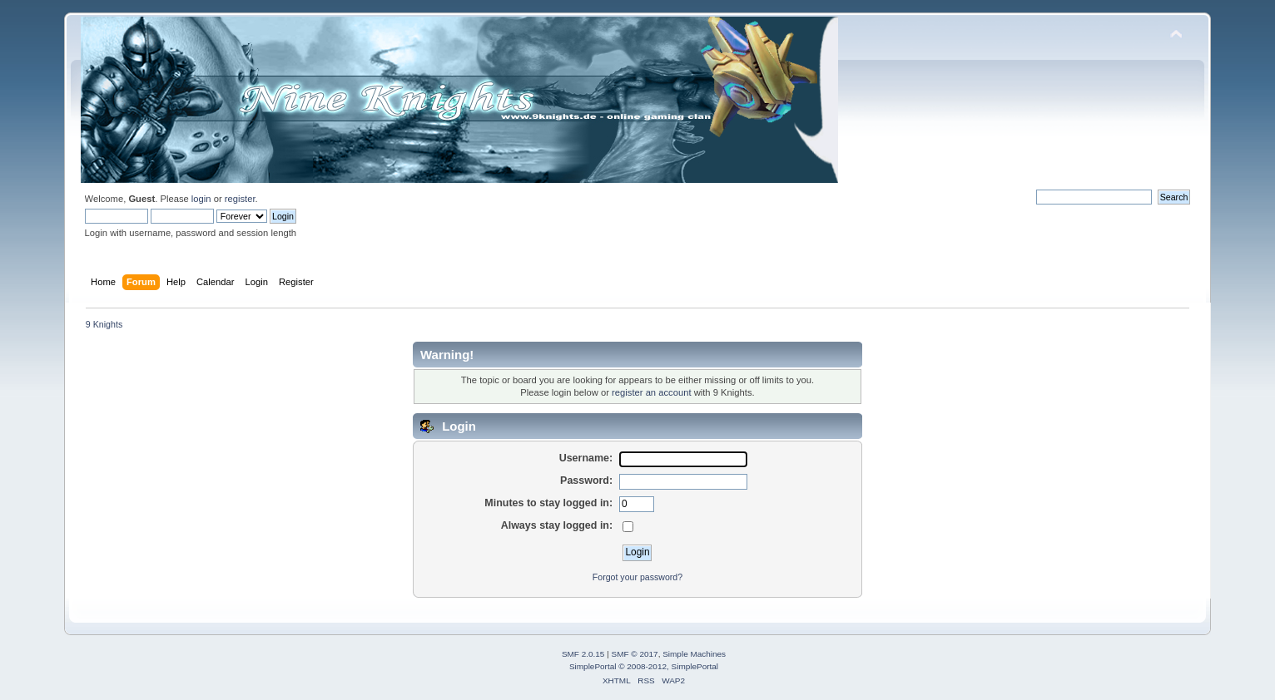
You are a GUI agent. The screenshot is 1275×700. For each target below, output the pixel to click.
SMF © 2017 (635, 653)
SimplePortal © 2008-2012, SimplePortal (643, 666)
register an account (651, 392)
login (201, 199)
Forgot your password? (637, 577)
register (240, 199)
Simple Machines (694, 653)
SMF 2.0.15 (583, 653)
